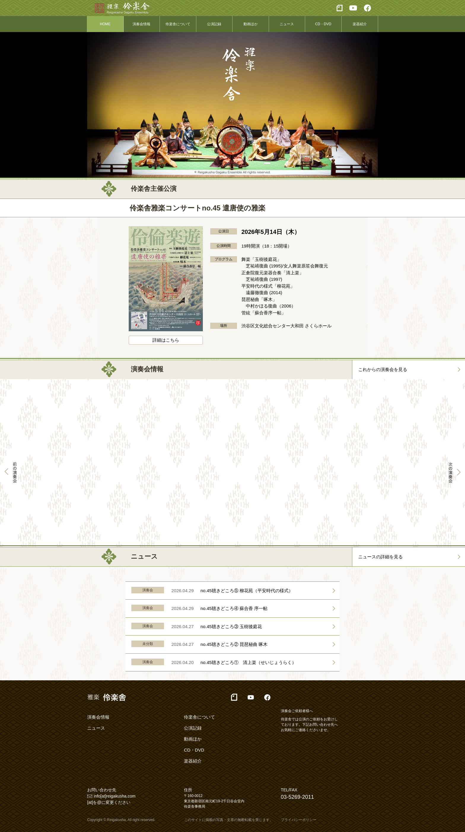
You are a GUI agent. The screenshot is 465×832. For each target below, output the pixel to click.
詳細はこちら (165, 340)
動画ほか (250, 24)
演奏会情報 (141, 24)
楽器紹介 (360, 24)
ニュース (287, 24)
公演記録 (214, 24)
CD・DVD (323, 24)
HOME (105, 24)
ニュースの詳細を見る (380, 556)
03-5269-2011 (297, 797)
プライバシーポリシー (298, 820)
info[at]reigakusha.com (115, 796)
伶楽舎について (177, 24)
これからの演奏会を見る (382, 369)
